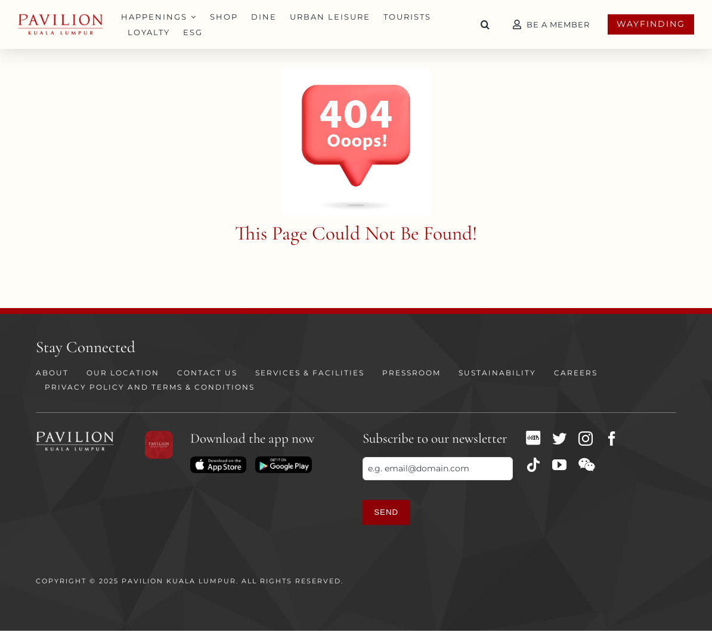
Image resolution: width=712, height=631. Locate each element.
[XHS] (533, 438)
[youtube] (559, 465)
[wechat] (586, 465)
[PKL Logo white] (75, 435)
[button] (485, 24)
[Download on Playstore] (283, 460)
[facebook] (612, 438)
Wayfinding (651, 23)
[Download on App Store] (218, 460)
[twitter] (559, 438)
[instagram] (585, 438)
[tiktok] (533, 465)
